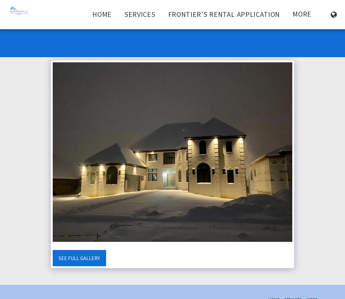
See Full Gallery (79, 258)
